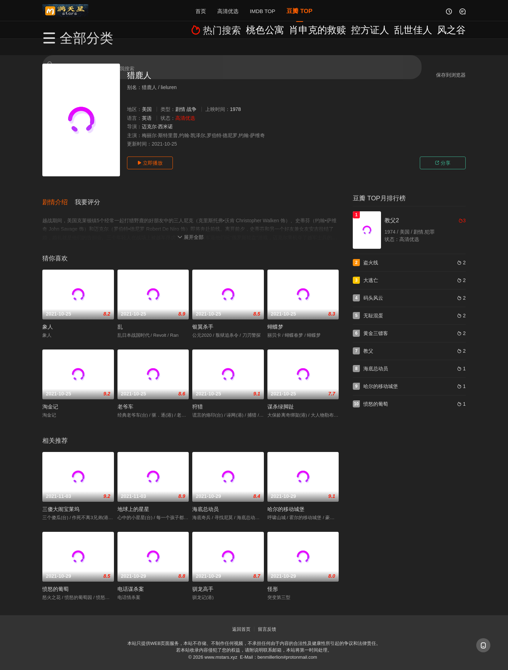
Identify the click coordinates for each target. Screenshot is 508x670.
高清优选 (227, 10)
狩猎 (197, 398)
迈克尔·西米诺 (157, 126)
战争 (191, 109)
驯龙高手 (202, 581)
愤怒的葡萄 (55, 581)
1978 (235, 109)
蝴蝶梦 (275, 319)
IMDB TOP (262, 10)
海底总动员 (205, 501)
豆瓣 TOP (299, 10)
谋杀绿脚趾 (280, 398)
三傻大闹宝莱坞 (60, 501)
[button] (58, 197)
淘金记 (50, 398)
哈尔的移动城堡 (285, 501)
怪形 (272, 581)
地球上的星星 (133, 501)
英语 (147, 118)
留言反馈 (267, 621)
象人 (47, 319)
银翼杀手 (202, 319)
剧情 (180, 109)
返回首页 (241, 621)
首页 (200, 10)
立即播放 (150, 163)
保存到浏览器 (451, 75)
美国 (147, 109)
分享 (442, 163)
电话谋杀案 (130, 581)
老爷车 (125, 398)
